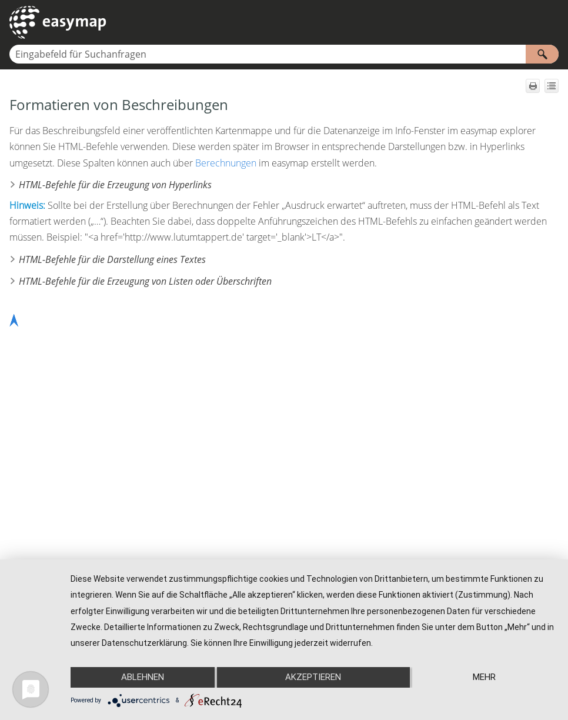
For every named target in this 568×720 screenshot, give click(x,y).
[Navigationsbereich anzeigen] (552, 22)
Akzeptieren (313, 677)
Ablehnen (142, 677)
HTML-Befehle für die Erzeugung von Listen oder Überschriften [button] (140, 281)
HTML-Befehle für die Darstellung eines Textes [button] (107, 259)
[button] (542, 54)
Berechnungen (225, 162)
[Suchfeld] (284, 54)
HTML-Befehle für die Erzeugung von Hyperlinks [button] (110, 184)
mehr (484, 677)
